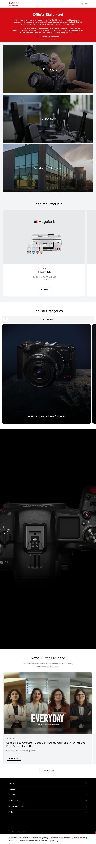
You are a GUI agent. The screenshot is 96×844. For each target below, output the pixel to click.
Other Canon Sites (18, 831)
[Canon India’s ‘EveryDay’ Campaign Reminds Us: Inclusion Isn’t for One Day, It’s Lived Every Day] (48, 718)
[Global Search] (82, 4)
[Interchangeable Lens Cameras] (46, 375)
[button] (41, 39)
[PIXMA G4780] (44, 254)
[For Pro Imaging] (48, 69)
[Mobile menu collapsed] (86, 3)
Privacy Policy (73, 838)
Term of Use (59, 838)
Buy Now (44, 289)
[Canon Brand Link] (14, 4)
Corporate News (12, 752)
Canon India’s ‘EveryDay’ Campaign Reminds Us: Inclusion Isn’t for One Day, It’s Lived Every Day (45, 745)
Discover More (48, 770)
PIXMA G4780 (44, 272)
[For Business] (48, 119)
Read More (13, 757)
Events (33, 752)
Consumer (72, 4)
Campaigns (24, 752)
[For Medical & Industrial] (48, 168)
